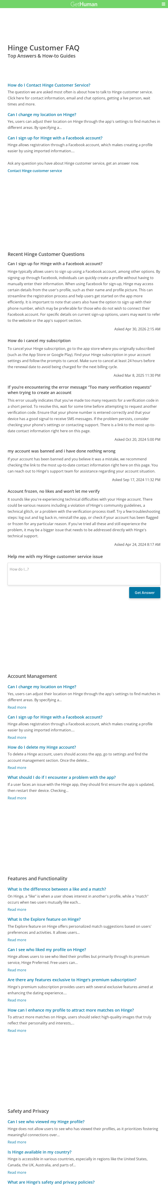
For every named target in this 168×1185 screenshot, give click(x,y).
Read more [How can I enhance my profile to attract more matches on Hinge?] (17, 1030)
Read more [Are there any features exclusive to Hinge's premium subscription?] (17, 1000)
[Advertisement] (84, 212)
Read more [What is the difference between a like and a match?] (17, 909)
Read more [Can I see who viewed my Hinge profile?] (17, 1142)
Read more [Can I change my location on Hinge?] (17, 707)
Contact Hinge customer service (35, 170)
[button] (163, 4)
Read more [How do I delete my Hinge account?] (17, 767)
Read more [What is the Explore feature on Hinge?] (17, 939)
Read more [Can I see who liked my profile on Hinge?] (17, 970)
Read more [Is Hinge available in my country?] (17, 1172)
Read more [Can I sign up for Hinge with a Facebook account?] (17, 737)
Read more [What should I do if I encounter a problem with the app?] (17, 797)
